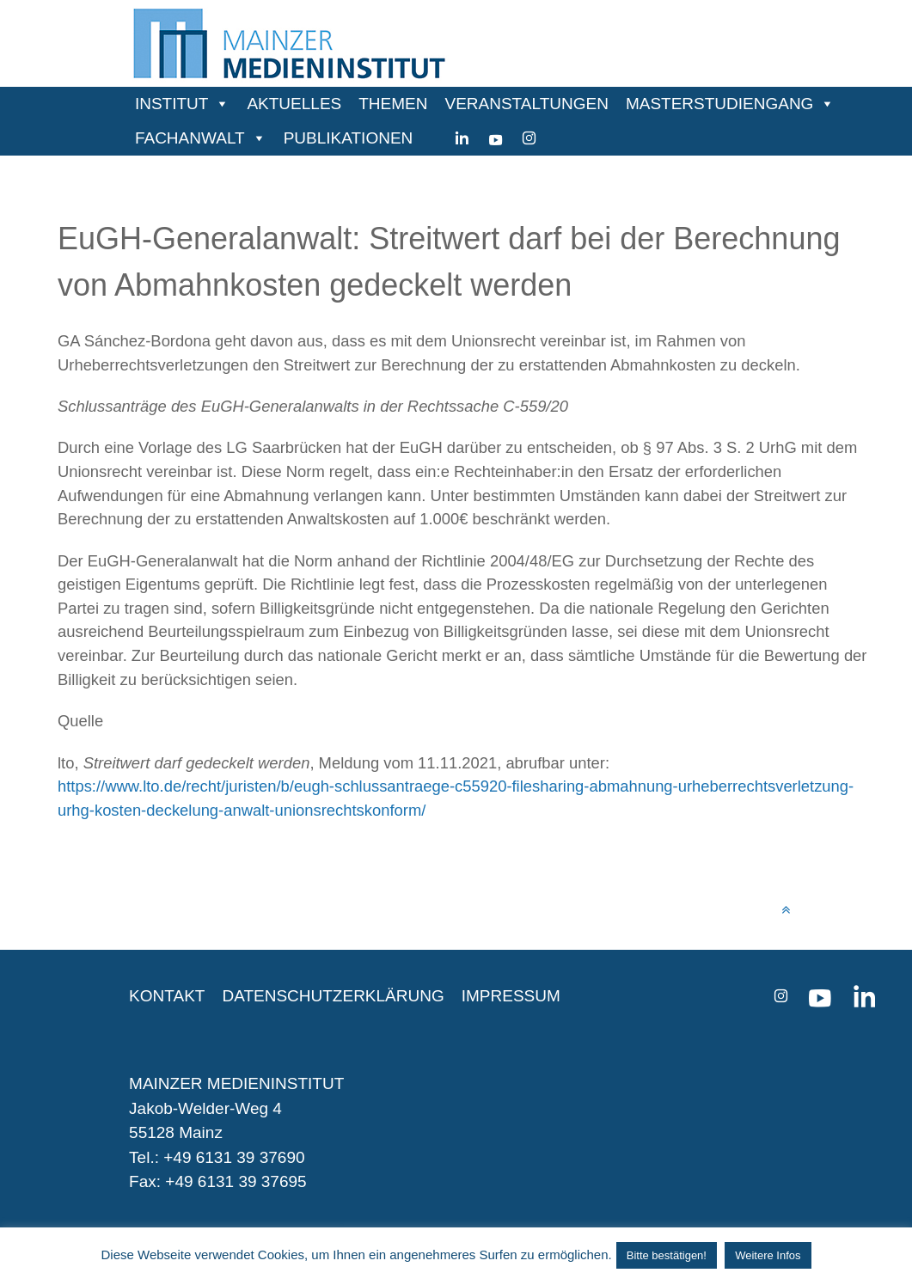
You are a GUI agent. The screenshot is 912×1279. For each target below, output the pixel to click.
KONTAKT (167, 996)
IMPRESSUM (511, 996)
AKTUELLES (294, 104)
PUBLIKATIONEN (348, 138)
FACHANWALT (190, 138)
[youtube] (495, 138)
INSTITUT (172, 104)
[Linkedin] (462, 138)
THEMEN (392, 104)
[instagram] (529, 138)
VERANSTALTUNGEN (526, 104)
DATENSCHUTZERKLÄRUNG (333, 996)
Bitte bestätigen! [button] (667, 1255)
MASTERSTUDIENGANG (720, 104)
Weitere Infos (767, 1255)
